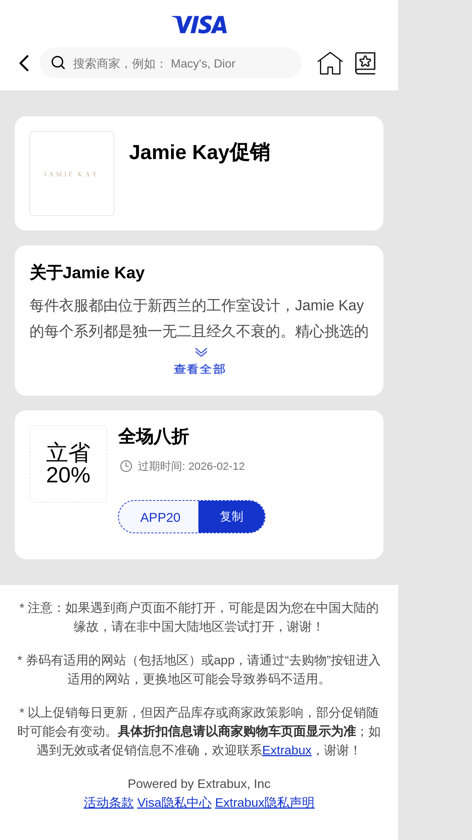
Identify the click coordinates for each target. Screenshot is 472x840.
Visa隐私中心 (174, 802)
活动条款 (109, 802)
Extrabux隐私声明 (265, 802)
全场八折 (153, 436)
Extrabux (287, 750)
